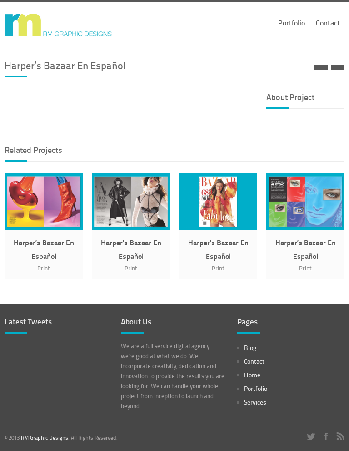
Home (252, 374)
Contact (328, 22)
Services (255, 402)
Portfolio (291, 22)
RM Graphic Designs (44, 437)
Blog (250, 347)
